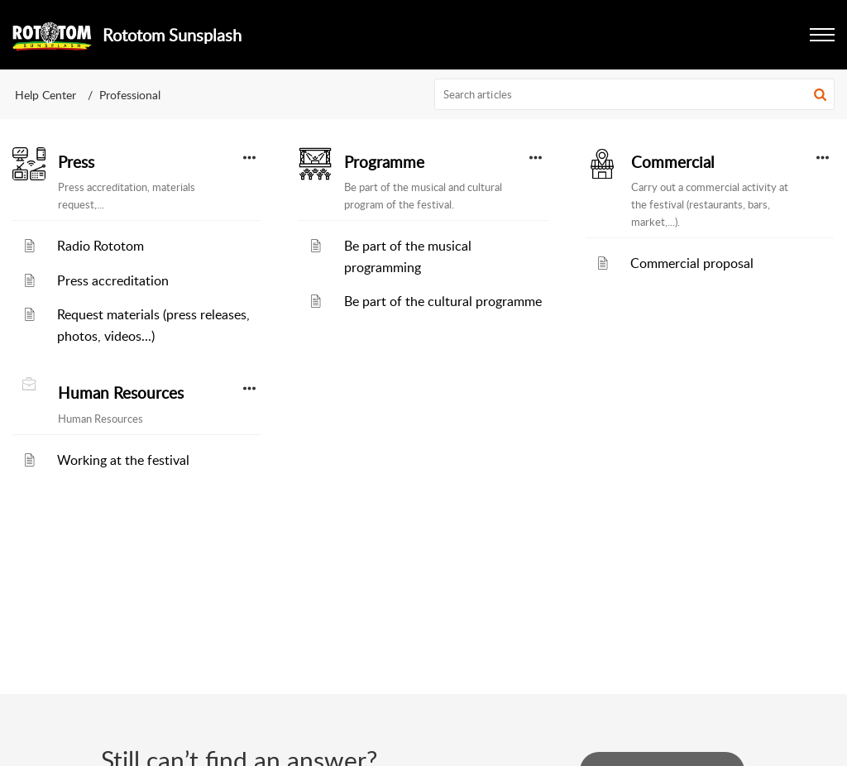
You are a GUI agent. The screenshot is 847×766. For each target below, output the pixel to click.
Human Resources (121, 393)
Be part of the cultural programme (443, 301)
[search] (634, 94)
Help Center (45, 95)
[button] (822, 34)
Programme (384, 162)
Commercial (672, 162)
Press (76, 162)
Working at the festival (123, 460)
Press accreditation (113, 280)
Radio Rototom (100, 246)
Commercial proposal (692, 263)
